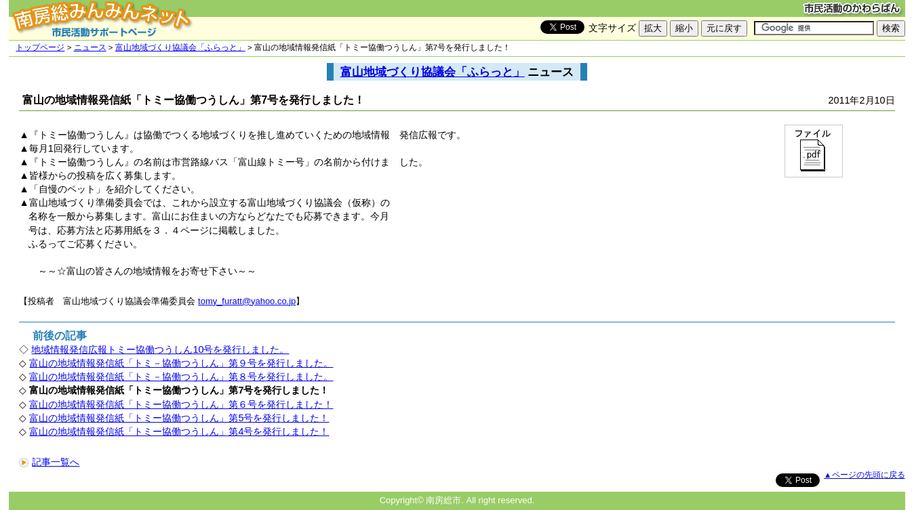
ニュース (90, 47)
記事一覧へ (49, 461)
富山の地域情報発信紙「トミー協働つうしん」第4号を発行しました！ (179, 431)
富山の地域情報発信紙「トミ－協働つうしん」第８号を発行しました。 (181, 376)
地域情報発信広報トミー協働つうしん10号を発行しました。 (160, 349)
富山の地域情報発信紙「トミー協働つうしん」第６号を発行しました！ (181, 404)
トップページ (40, 47)
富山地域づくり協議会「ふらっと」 (180, 47)
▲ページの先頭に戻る (864, 475)
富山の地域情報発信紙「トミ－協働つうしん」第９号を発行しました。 (181, 363)
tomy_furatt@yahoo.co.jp (247, 301)
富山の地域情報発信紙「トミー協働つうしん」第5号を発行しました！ (179, 417)
